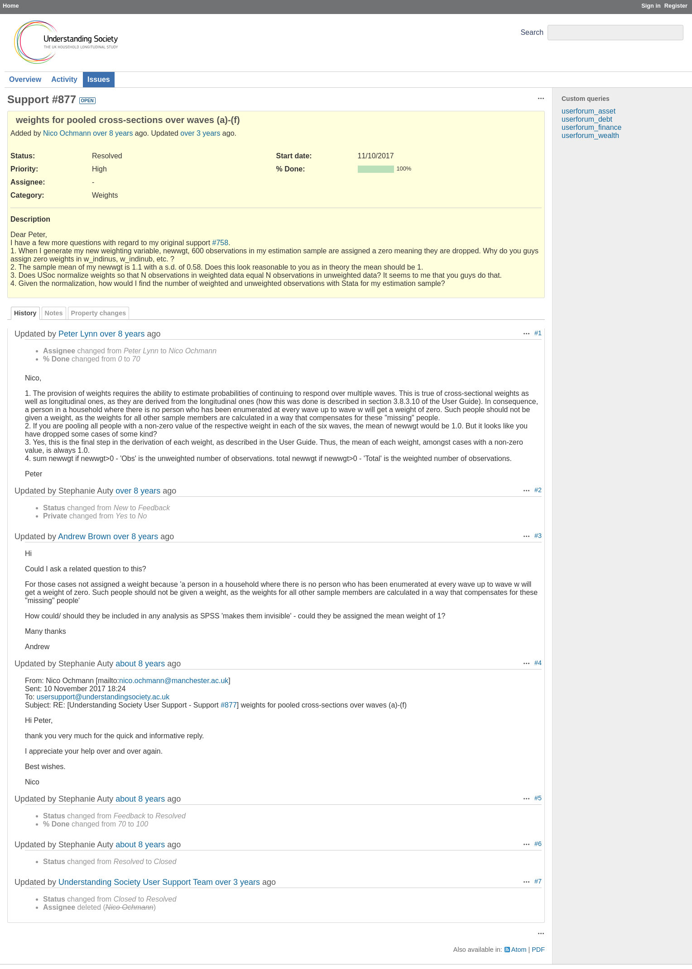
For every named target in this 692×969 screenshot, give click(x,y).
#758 (220, 243)
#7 (538, 881)
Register (675, 5)
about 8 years (140, 663)
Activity (64, 79)
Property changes (98, 313)
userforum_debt (587, 119)
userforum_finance (592, 127)
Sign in (651, 5)
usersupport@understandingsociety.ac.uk (103, 697)
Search (531, 32)
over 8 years (113, 133)
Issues (98, 79)
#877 (229, 705)
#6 (538, 843)
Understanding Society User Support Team (135, 882)
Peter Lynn (77, 333)
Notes (54, 313)
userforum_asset (588, 111)
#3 (538, 535)
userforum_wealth (590, 135)
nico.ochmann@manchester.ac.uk (173, 680)
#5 (538, 798)
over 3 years (200, 133)
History (25, 313)
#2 (538, 490)
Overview (25, 79)
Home (11, 5)
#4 (538, 662)
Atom (519, 949)
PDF (538, 949)
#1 (538, 333)
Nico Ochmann (67, 133)
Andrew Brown (84, 536)
